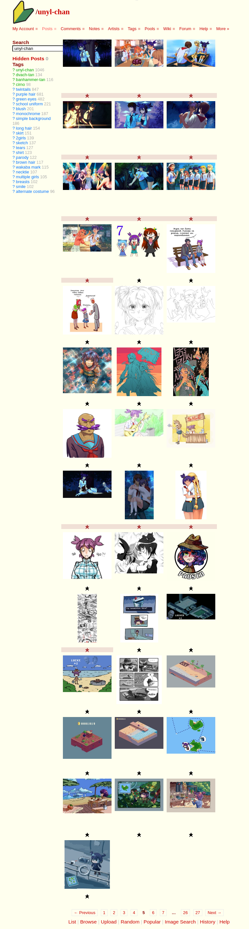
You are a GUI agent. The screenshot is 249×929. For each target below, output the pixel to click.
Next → (214, 912)
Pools (150, 28)
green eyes (26, 99)
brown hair (25, 162)
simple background (33, 118)
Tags (132, 28)
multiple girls (27, 176)
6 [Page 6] (153, 912)
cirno (20, 84)
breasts (23, 181)
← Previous (84, 912)
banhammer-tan (30, 79)
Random (130, 921)
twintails (23, 89)
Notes (94, 28)
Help (203, 28)
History (207, 921)
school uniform (29, 103)
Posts (47, 28)
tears (20, 147)
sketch (22, 142)
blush (21, 108)
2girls (21, 137)
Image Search (180, 921)
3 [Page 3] (124, 912)
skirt (19, 133)
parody (22, 157)
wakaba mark (28, 167)
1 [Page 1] (104, 912)
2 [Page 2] (114, 912)
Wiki (167, 28)
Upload (109, 921)
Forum (185, 28)
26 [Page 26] (185, 912)
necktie (22, 172)
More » (222, 28)
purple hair (25, 94)
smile (21, 186)
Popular (152, 921)
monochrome (28, 113)
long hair (24, 128)
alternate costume (32, 191)
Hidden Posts (28, 58)
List (72, 921)
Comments (71, 28)
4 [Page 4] (134, 912)
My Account (23, 28)
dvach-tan (25, 74)
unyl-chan (54, 11)
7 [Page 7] (163, 912)
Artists (114, 28)
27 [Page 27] (198, 912)
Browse (88, 921)
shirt (20, 152)
